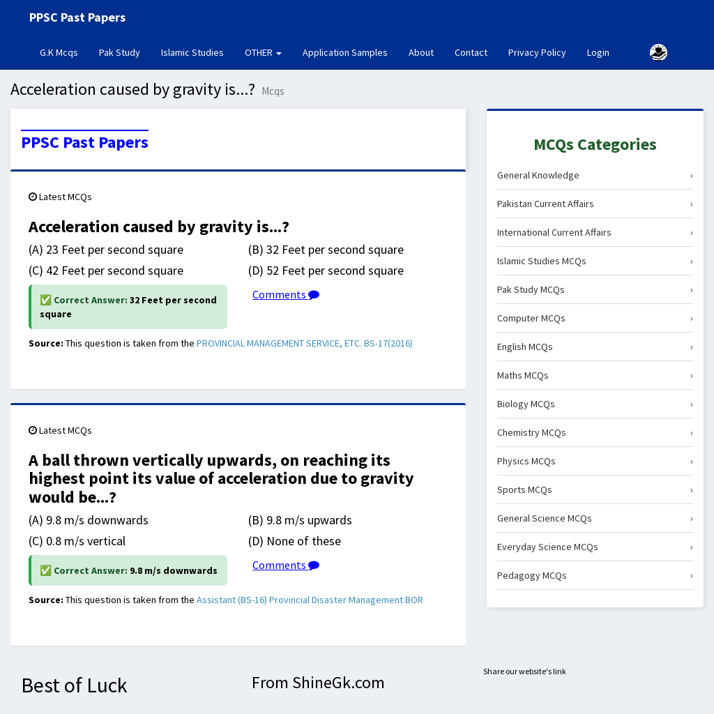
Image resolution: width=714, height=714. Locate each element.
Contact (471, 52)
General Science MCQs (595, 518)
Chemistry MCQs (595, 432)
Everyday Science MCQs (595, 547)
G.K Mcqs (64, 52)
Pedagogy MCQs (595, 575)
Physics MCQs (595, 461)
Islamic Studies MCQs (595, 261)
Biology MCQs (595, 404)
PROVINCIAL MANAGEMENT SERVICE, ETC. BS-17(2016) (305, 343)
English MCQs (595, 347)
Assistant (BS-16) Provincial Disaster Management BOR (310, 599)
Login (598, 52)
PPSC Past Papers (85, 142)
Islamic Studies (192, 52)
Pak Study (119, 52)
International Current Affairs (595, 232)
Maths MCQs (595, 375)
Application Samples (345, 52)
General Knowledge (595, 175)
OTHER (263, 52)
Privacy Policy (537, 52)
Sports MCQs (595, 489)
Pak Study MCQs (595, 289)
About (421, 52)
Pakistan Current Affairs (595, 204)
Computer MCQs (595, 318)
